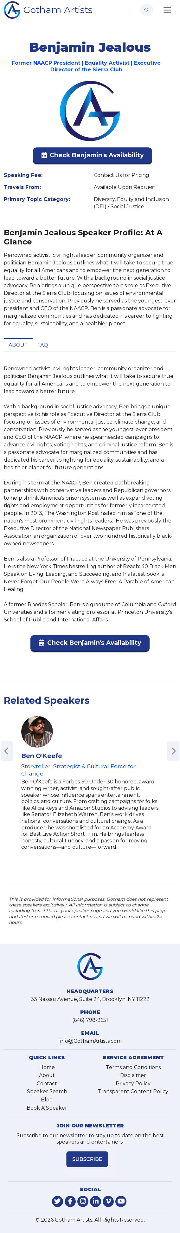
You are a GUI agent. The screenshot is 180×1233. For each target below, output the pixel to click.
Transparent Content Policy (133, 1091)
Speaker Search (47, 1091)
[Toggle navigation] (167, 10)
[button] (92, 156)
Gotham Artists (58, 9)
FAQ (42, 345)
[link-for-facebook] (70, 1201)
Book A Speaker (47, 1108)
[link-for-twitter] (57, 1201)
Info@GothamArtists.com (90, 1041)
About (18, 345)
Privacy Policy (133, 1083)
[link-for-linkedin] (95, 1201)
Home (47, 1067)
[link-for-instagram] (82, 1201)
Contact (47, 1083)
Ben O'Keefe (41, 756)
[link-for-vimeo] (108, 1201)
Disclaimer (133, 1075)
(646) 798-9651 (90, 1020)
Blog (47, 1100)
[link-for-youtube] (120, 1201)
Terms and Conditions (133, 1067)
